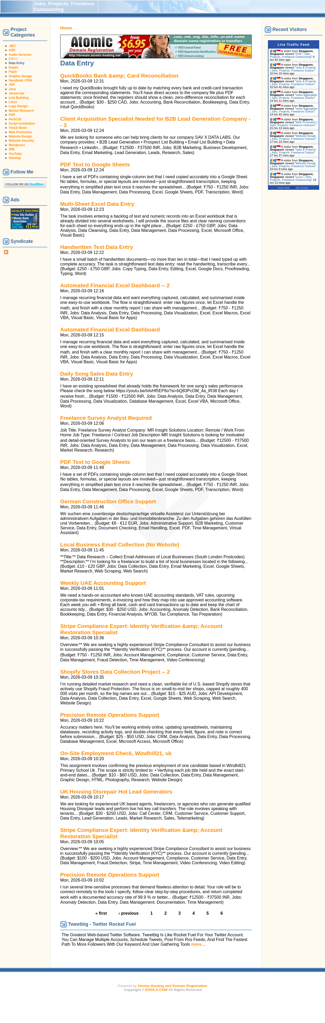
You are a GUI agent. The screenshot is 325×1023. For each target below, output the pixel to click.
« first (101, 913)
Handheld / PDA (20, 80)
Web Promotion (20, 132)
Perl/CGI (15, 119)
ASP (12, 50)
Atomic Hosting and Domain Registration (172, 986)
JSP (12, 84)
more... (198, 944)
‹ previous (129, 913)
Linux (13, 102)
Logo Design (18, 106)
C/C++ (13, 59)
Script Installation (22, 123)
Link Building (19, 98)
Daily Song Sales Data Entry (96, 374)
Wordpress (17, 145)
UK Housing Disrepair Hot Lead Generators (116, 792)
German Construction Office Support (108, 501)
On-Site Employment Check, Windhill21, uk (116, 753)
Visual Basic (18, 128)
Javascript (16, 93)
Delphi (13, 67)
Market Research (21, 110)
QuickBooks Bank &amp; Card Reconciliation (119, 76)
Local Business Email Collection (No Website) (119, 544)
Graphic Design (20, 76)
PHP (12, 115)
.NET (12, 46)
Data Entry (16, 63)
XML (12, 149)
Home (66, 28)
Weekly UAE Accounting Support (103, 583)
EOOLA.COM (156, 990)
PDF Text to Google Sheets (95, 164)
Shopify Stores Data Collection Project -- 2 (115, 672)
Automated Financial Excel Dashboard (110, 329)
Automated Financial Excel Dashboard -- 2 (115, 285)
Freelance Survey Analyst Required (106, 418)
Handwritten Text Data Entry (96, 247)
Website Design (20, 136)
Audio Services (20, 55)
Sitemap (15, 158)
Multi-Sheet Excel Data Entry (97, 204)
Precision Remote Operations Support (109, 715)
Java (12, 89)
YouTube (15, 154)
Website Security (21, 140)
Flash (13, 72)
